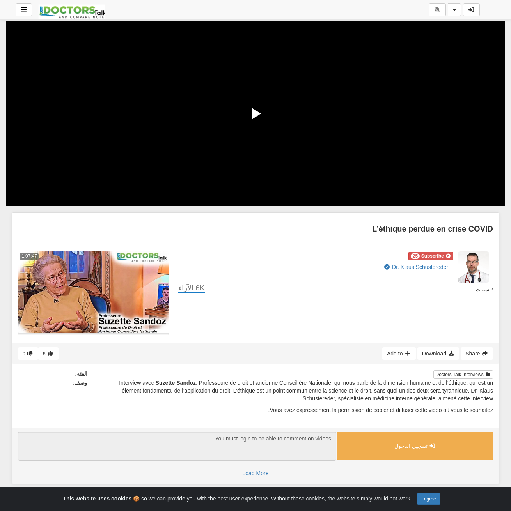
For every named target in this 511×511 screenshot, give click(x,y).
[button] (430, 256)
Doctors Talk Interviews (463, 374)
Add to (399, 353)
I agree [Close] (428, 499)
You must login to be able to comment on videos (177, 446)
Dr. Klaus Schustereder (416, 267)
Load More (256, 473)
